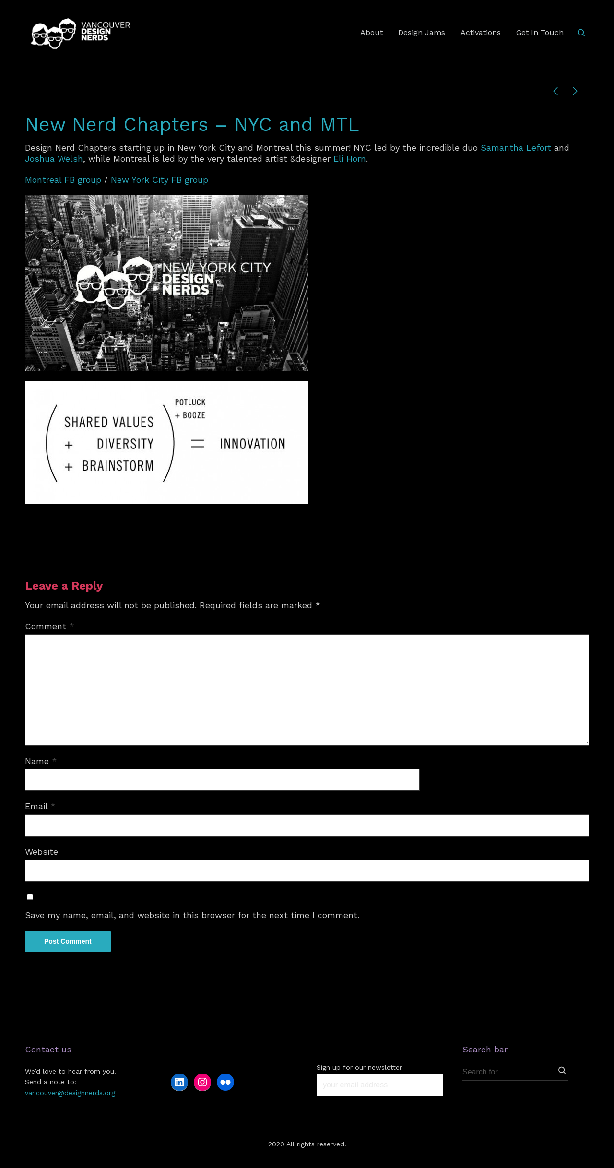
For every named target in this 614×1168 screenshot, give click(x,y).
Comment (49, 626)
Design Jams (421, 32)
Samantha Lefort (516, 147)
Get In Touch (540, 32)
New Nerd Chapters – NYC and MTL (192, 124)
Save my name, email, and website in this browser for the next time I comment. (192, 915)
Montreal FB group (64, 180)
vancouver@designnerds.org (70, 1093)
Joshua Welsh (54, 158)
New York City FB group (159, 180)
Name (41, 761)
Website (41, 852)
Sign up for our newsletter (359, 1067)
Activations (480, 32)
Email (40, 806)
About (371, 32)
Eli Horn (349, 158)
